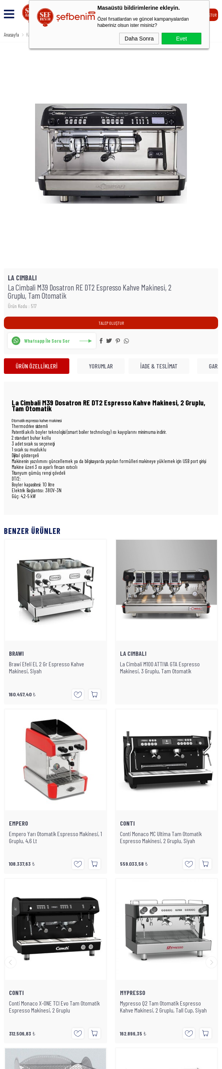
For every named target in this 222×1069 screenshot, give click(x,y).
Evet (181, 38)
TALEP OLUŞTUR (111, 323)
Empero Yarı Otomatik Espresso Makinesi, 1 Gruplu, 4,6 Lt (166, 667)
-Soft (79, 1059)
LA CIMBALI (22, 653)
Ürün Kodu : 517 (22, 306)
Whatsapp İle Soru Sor (47, 341)
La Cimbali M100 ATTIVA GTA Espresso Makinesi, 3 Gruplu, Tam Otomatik (49, 667)
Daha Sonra (139, 38)
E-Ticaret (93, 1059)
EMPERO (129, 653)
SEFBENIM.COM (107, 993)
